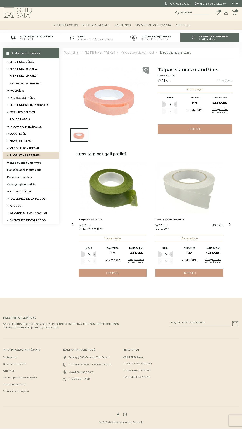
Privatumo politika (14, 384)
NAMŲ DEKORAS (21, 141)
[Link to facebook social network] (118, 414)
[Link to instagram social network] (125, 414)
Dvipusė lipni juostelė (169, 219)
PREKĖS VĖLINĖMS (22, 98)
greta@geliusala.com (213, 3)
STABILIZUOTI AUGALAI (26, 83)
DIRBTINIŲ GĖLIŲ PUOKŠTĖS (29, 105)
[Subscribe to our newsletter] (235, 324)
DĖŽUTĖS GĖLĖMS (22, 112)
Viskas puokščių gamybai (24, 162)
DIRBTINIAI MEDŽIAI (23, 76)
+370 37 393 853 (101, 364)
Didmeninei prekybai (16, 391)
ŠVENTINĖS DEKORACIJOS (28, 220)
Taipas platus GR (90, 219)
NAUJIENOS (122, 28)
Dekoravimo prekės (19, 176)
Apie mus (183, 28)
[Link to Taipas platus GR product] (113, 187)
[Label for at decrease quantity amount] (164, 104)
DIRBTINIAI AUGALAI (96, 28)
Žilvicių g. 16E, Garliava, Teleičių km (89, 357)
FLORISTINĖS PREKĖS (25, 155)
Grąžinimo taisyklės (14, 363)
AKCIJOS (15, 206)
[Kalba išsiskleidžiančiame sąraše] (235, 3)
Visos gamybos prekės (21, 184)
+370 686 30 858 (79, 364)
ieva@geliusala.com (81, 371)
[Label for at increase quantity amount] (175, 104)
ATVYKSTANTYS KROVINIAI (153, 28)
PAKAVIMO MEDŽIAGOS (26, 126)
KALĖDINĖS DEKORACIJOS (28, 198)
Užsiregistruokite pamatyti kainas (220, 110)
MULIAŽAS (17, 90)
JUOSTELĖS (18, 133)
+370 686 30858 (179, 3)
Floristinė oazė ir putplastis (24, 169)
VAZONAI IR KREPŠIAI (24, 148)
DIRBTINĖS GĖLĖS (65, 28)
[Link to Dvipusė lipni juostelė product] (189, 187)
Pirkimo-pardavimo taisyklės (20, 377)
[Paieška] (195, 15)
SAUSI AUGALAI (20, 191)
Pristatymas (10, 357)
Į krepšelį (195, 129)
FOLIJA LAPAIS (20, 119)
